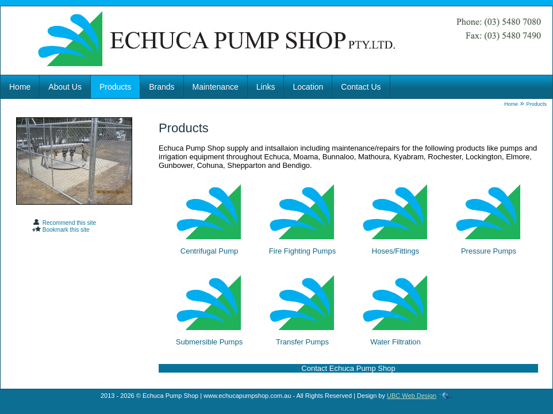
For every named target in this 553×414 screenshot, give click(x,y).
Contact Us (361, 86)
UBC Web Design (411, 395)
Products (115, 86)
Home (19, 86)
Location (308, 86)
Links (265, 86)
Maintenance (216, 86)
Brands (161, 86)
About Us (65, 86)
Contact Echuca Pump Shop (348, 368)
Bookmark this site (60, 230)
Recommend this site (64, 223)
